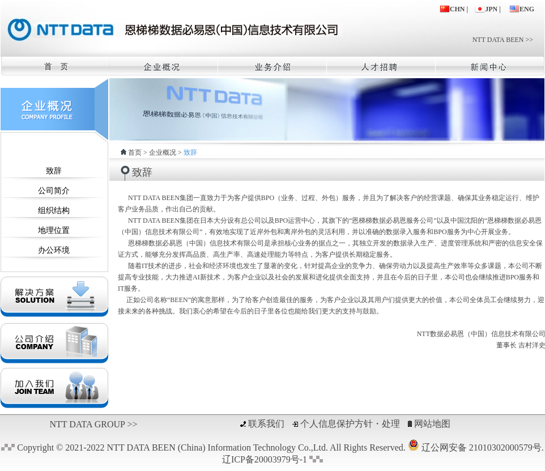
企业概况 (162, 152)
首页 (135, 152)
